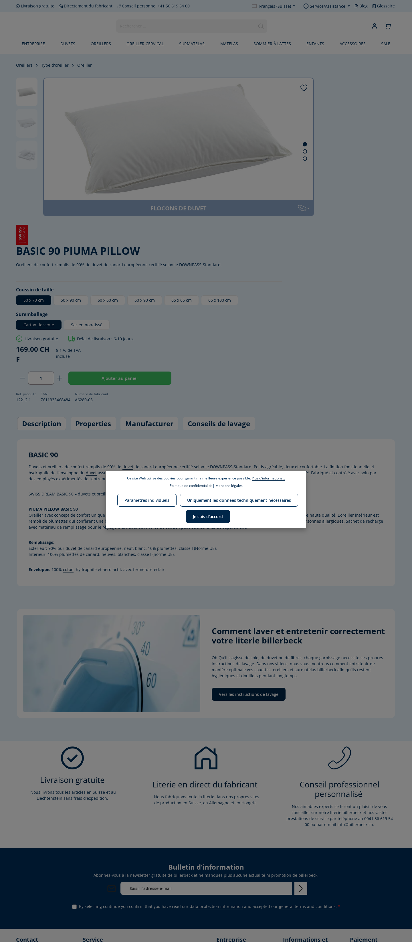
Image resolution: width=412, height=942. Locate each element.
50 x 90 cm (299, 159)
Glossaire (383, 6)
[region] (124, 147)
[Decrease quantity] (250, 249)
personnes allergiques (322, 394)
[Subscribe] (300, 761)
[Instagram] (40, 918)
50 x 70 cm (262, 159)
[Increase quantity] (288, 249)
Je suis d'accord (208, 514)
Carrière (224, 890)
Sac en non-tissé (315, 195)
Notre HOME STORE (235, 908)
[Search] (261, 26)
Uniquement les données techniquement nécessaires (238, 499)
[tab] (41, 297)
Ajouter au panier (346, 249)
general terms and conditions (307, 780)
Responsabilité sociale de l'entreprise (237, 877)
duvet (127, 340)
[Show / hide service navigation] (326, 6)
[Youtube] (30, 918)
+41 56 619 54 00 (38, 848)
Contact (290, 836)
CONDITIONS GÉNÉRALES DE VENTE (304, 875)
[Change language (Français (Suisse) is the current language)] (274, 6)
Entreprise (226, 828)
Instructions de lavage (304, 907)
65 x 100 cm (299, 170)
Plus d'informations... (268, 478)
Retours (290, 897)
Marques (224, 837)
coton (68, 443)
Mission (223, 846)
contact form (48, 883)
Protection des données (305, 862)
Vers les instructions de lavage (248, 567)
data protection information (216, 780)
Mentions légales (299, 888)
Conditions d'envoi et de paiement (303, 849)
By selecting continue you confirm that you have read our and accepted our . (209, 780)
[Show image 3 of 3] (223, 159)
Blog (361, 6)
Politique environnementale (233, 859)
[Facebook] (21, 918)
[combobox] (185, 26)
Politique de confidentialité (191, 485)
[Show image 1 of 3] (223, 144)
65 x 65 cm (261, 170)
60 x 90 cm (373, 159)
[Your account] (374, 26)
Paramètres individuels (147, 499)
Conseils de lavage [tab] (219, 297)
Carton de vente (267, 195)
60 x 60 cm (336, 159)
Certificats (225, 899)
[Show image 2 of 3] (223, 151)
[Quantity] (269, 249)
